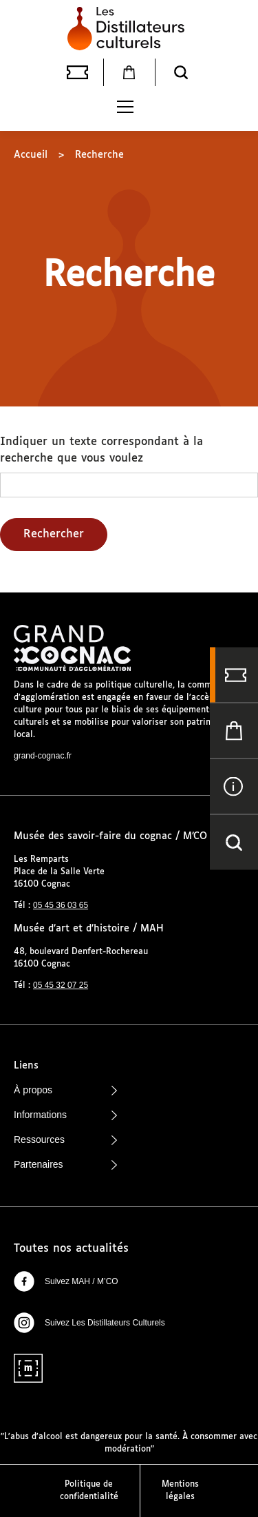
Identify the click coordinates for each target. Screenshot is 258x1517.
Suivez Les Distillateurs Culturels (89, 1322)
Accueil (30, 155)
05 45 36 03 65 (60, 905)
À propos (65, 1089)
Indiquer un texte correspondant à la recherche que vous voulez (101, 450)
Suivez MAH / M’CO (66, 1281)
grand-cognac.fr (43, 756)
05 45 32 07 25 (60, 985)
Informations (65, 1114)
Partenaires (65, 1164)
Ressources (65, 1139)
